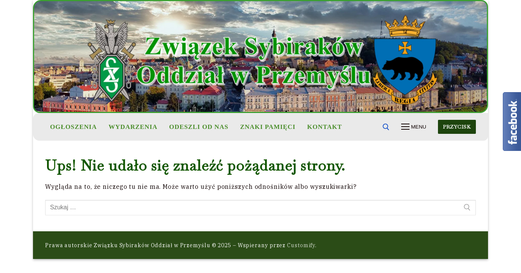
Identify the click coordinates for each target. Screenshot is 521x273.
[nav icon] (413, 127)
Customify (301, 245)
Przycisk (457, 126)
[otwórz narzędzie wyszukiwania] (386, 127)
